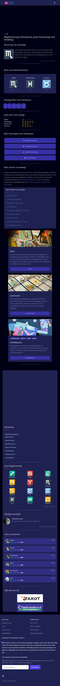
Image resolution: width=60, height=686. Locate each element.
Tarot (30, 269)
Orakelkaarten (30, 358)
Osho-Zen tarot (12, 218)
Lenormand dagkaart (14, 199)
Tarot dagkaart (12, 207)
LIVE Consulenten (35, 626)
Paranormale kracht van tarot (17, 222)
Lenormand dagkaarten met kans (18, 210)
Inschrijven (35, 667)
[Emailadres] (15, 667)
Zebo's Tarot (34, 623)
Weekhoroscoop (30, 140)
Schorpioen (45, 61)
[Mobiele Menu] (54, 2)
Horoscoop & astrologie (47, 527)
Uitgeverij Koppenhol (36, 633)
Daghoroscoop (12, 196)
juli (7, 34)
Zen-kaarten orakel (13, 214)
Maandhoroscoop (30, 146)
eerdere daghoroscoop (29, 180)
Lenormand (30, 313)
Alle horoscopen (50, 506)
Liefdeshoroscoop (30, 152)
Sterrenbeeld (30, 158)
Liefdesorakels (34, 630)
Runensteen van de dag (15, 203)
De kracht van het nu (14, 225)
